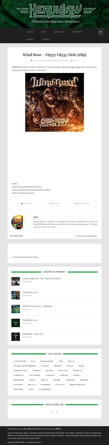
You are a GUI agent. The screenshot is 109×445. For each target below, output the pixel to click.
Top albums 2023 (29, 320)
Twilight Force (19, 375)
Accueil (29, 32)
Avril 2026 (69, 366)
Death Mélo (64, 375)
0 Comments (27, 203)
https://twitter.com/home (23, 193)
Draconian (56, 380)
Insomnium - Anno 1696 (32, 333)
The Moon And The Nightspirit (25, 366)
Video (59, 60)
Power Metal (18, 384)
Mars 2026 (31, 384)
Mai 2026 (71, 361)
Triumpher (37, 370)
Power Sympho (35, 375)
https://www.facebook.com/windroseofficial (31, 190)
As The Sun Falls (20, 361)
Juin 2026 (44, 380)
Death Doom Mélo (46, 361)
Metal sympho (19, 380)
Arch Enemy (50, 375)
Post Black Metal (45, 389)
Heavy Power (52, 60)
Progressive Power (20, 370)
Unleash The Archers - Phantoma (37, 306)
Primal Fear (77, 370)
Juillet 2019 (65, 60)
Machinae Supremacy (77, 384)
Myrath (81, 366)
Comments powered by (25, 257)
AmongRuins (45, 384)
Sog (77, 60)
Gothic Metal (70, 380)
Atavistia (76, 375)
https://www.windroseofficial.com (27, 186)
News (43, 32)
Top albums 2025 (29, 292)
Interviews (77, 32)
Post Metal (44, 366)
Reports (30, 39)
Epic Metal (49, 370)
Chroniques (59, 32)
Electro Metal (18, 389)
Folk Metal (57, 366)
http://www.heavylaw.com (87, 236)
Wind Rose (39, 60)
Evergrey (32, 380)
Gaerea (31, 389)
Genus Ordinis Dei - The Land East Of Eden (41, 278)
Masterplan (84, 380)
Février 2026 (59, 384)
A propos (46, 39)
